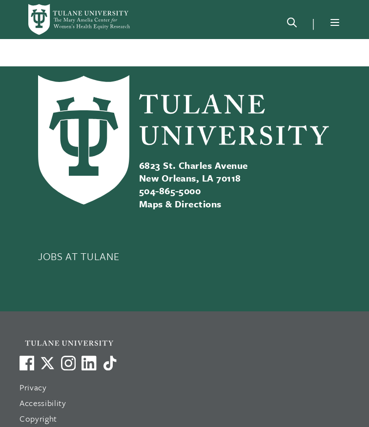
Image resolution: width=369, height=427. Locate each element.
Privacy (33, 387)
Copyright (38, 418)
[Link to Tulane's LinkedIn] (89, 363)
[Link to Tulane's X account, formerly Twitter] (47, 363)
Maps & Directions (180, 203)
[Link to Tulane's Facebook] (68, 363)
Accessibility (43, 403)
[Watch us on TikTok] (109, 363)
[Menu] (335, 22)
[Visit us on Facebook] (27, 363)
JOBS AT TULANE (78, 256)
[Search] (292, 24)
